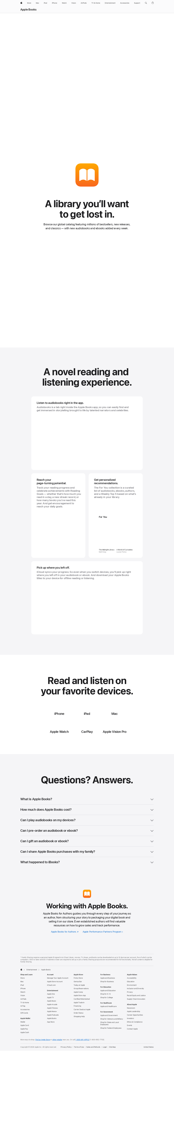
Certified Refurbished (82, 1016)
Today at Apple (79, 1002)
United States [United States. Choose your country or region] (149, 1064)
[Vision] (73, 3)
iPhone (23, 1005)
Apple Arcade (52, 1021)
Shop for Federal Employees (110, 1045)
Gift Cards (24, 1030)
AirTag (22, 1023)
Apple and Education (108, 1007)
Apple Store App (80, 1012)
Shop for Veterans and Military (111, 1036)
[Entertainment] (110, 3)
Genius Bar (78, 998)
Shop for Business (107, 998)
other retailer (57, 1057)
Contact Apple (132, 1046)
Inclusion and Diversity (135, 1005)
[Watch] (64, 3)
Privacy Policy (66, 1064)
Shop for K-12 (105, 1011)
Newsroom (131, 1025)
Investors (130, 1035)
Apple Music (51, 1018)
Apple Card (24, 1042)
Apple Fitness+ (52, 1025)
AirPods (23, 1016)
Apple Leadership (133, 1028)
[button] (146, 3)
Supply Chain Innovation (136, 1016)
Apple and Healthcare (108, 1023)
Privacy (130, 1009)
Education (130, 998)
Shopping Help (79, 1033)
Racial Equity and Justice (136, 1012)
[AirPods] (84, 3)
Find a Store (78, 995)
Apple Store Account (55, 998)
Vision (22, 1012)
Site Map (112, 1064)
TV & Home (24, 1019)
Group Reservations (81, 1005)
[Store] (29, 3)
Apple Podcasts (53, 1032)
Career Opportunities (135, 1032)
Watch (22, 1009)
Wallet (22, 1039)
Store (22, 995)
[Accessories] (124, 3)
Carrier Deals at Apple (82, 1026)
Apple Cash (24, 1049)
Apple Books (28, 9)
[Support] (137, 3)
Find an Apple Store (42, 1057)
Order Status (78, 1030)
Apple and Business (107, 995)
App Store (51, 1039)
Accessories (25, 1026)
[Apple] (21, 3)
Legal (105, 1064)
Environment (131, 1002)
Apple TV (50, 1014)
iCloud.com (51, 1002)
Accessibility (131, 995)
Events (129, 1042)
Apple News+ (52, 1028)
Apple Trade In (79, 1019)
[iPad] (45, 3)
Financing (77, 1023)
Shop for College (106, 1014)
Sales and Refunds (93, 1064)
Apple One (51, 1011)
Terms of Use (79, 1064)
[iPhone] (54, 3)
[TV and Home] (95, 3)
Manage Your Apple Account (57, 995)
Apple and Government (109, 1032)
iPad (22, 1002)
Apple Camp (78, 1009)
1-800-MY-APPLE (82, 1057)
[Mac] (37, 3)
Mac (22, 998)
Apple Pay (24, 1046)
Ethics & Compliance (134, 1039)
